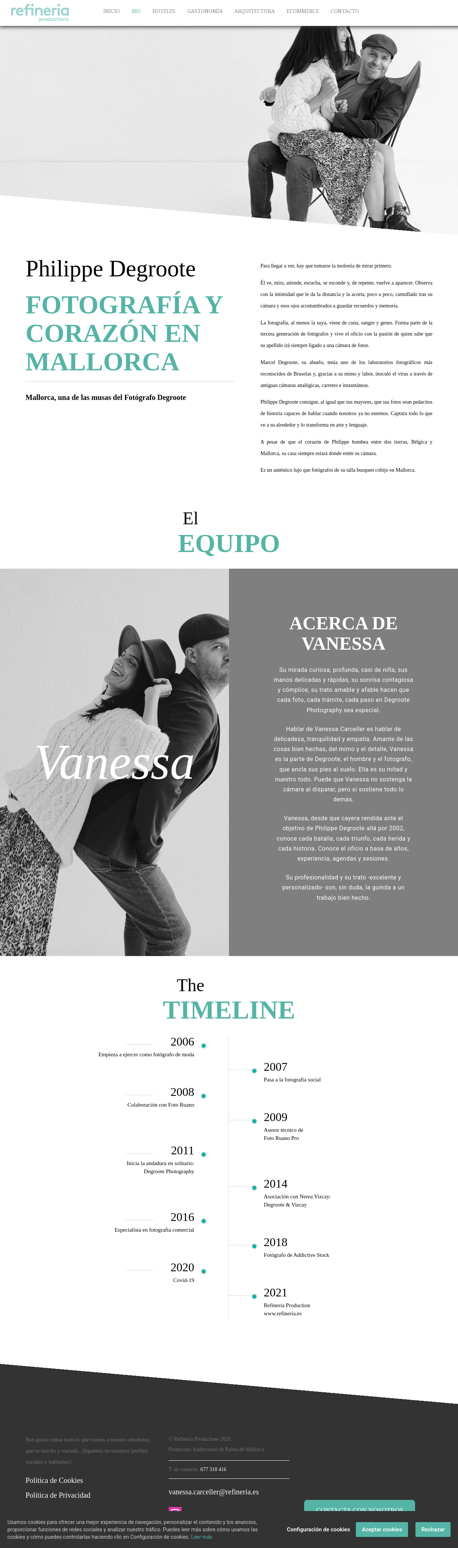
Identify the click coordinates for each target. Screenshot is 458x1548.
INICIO (111, 11)
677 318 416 (213, 1469)
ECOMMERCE (303, 11)
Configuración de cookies (318, 1529)
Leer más (202, 1537)
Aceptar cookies (382, 1529)
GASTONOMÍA (205, 11)
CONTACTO (345, 11)
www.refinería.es (283, 1313)
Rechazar (433, 1529)
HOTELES (163, 11)
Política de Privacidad (58, 1495)
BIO (136, 11)
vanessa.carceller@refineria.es (214, 1492)
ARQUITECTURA (254, 11)
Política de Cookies (54, 1480)
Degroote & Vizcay (285, 1205)
